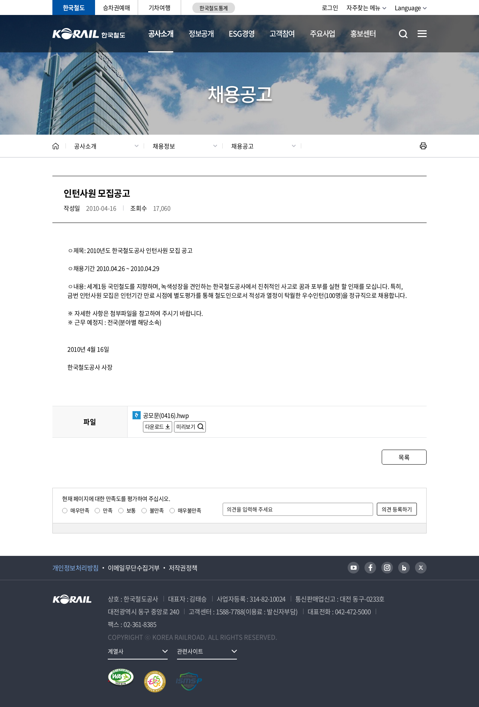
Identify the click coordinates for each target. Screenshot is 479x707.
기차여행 (159, 7)
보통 (131, 510)
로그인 (330, 7)
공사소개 (160, 33)
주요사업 (322, 33)
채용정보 (164, 145)
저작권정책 (183, 567)
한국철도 (74, 7)
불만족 (157, 510)
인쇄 (423, 146)
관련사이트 (190, 651)
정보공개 (201, 33)
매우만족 (79, 510)
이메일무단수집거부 (134, 567)
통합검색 (403, 34)
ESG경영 (241, 33)
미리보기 (186, 426)
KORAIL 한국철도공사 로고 (88, 33)
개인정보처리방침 (75, 567)
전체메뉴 (422, 33)
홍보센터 (362, 33)
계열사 (115, 651)
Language (408, 7)
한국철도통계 (213, 8)
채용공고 (242, 145)
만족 (107, 510)
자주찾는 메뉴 (364, 7)
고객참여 (282, 33)
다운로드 (154, 426)
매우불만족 (189, 510)
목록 (404, 457)
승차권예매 (116, 7)
